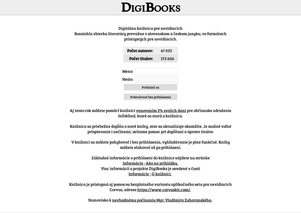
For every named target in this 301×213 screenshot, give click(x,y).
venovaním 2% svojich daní (161, 110)
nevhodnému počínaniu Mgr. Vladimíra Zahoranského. (162, 200)
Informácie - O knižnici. (150, 173)
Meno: (127, 71)
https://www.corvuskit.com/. (164, 189)
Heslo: (127, 79)
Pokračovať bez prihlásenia (150, 97)
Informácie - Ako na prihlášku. (150, 163)
